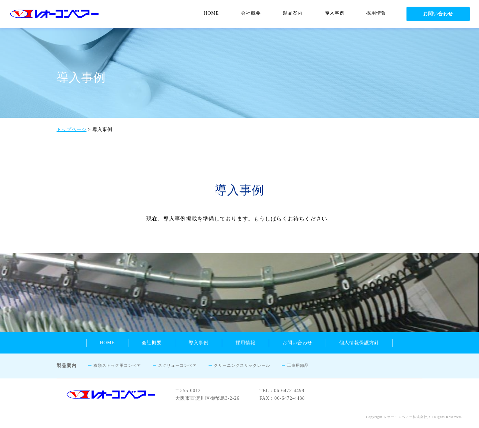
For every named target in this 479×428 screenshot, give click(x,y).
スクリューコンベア (177, 365)
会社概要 (251, 13)
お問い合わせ (438, 13)
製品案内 (293, 13)
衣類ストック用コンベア (117, 365)
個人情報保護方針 (359, 342)
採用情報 (376, 13)
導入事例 (335, 13)
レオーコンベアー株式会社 (405, 417)
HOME (211, 13)
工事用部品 (298, 365)
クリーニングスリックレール (242, 365)
